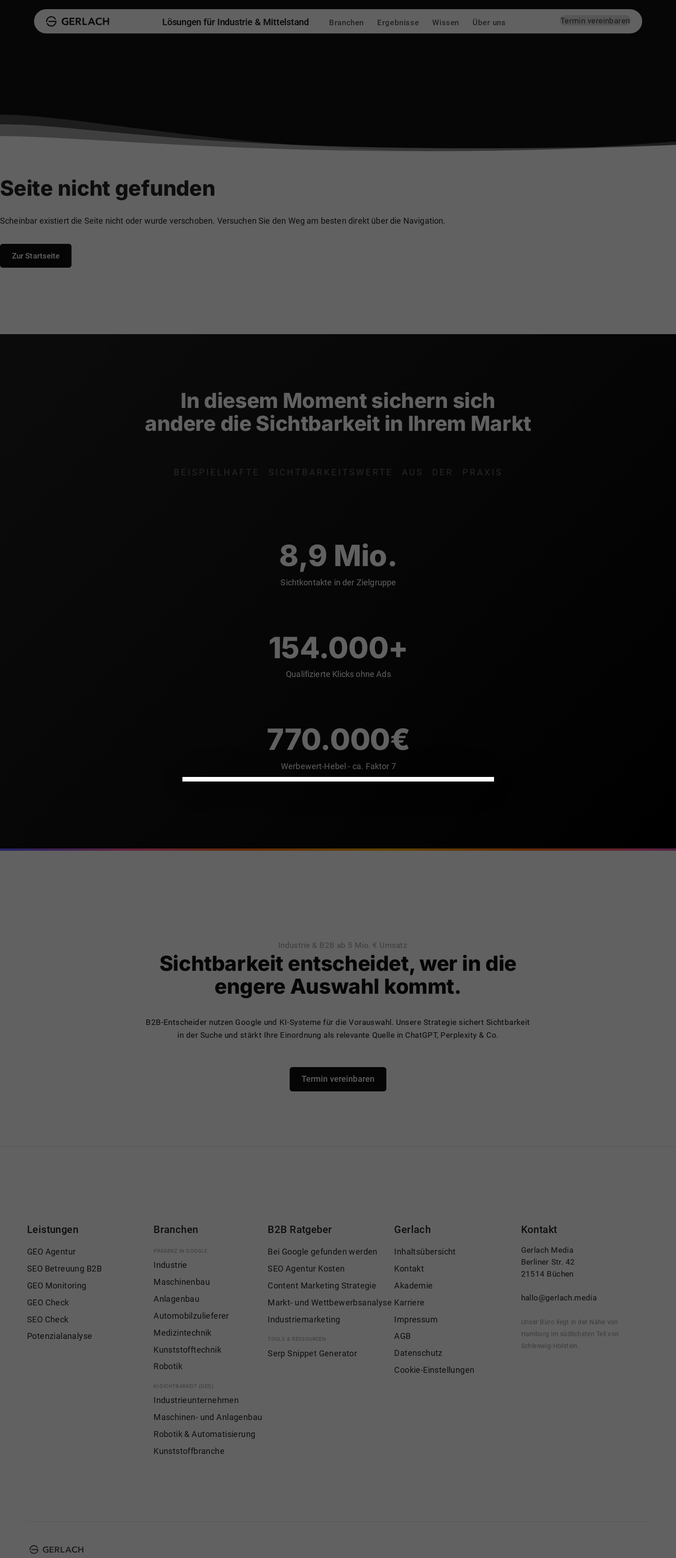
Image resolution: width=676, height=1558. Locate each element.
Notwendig (223, 759)
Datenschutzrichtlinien (256, 718)
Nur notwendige (294, 877)
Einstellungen (318, 718)
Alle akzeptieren (229, 877)
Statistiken (356, 759)
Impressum (216, 912)
